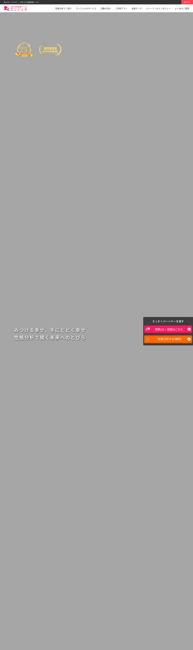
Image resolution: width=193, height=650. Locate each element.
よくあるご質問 (182, 8)
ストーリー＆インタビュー (158, 8)
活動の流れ (106, 8)
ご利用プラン (121, 8)
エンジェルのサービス (86, 8)
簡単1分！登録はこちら (169, 329)
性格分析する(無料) (170, 339)
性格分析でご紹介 (63, 8)
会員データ (136, 8)
